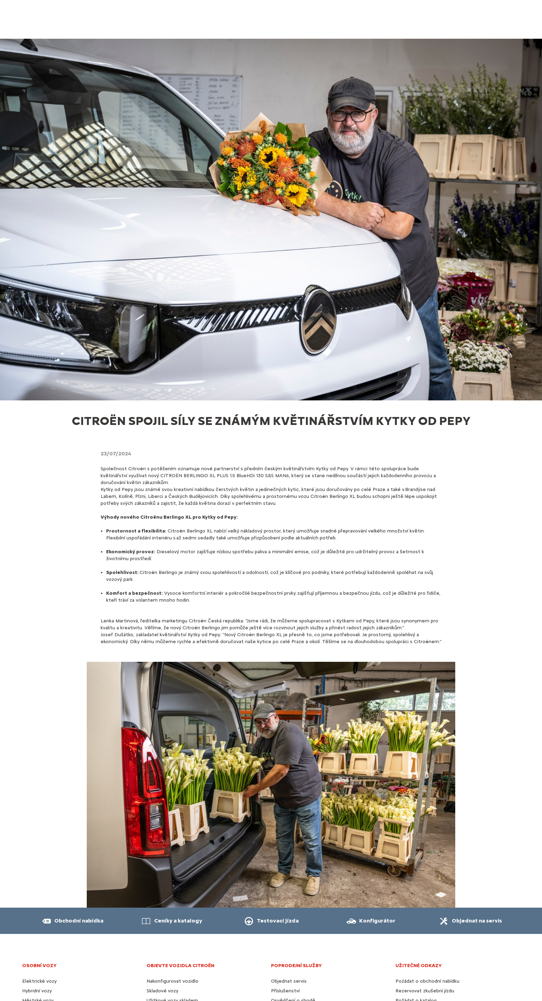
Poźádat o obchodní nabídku (427, 981)
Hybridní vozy (37, 991)
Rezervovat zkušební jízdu (424, 991)
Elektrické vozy (39, 981)
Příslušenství (285, 991)
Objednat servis (289, 981)
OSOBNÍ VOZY (39, 965)
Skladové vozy (162, 991)
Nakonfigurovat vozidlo (172, 981)
